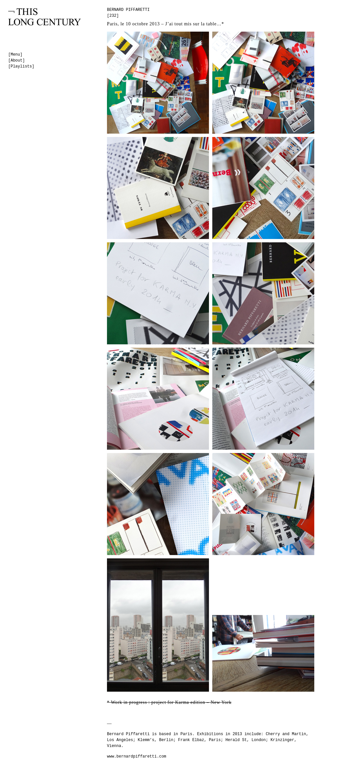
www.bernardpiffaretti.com (136, 756)
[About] (16, 60)
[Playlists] (21, 66)
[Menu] (15, 54)
